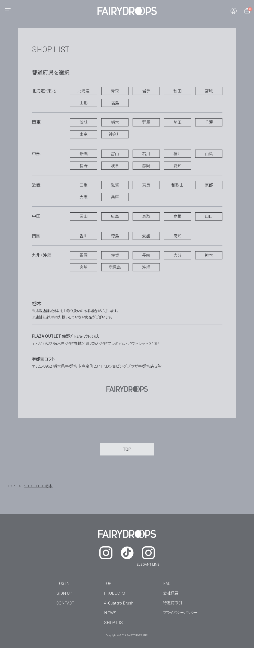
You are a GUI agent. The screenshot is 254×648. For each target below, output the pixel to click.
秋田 (177, 91)
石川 (146, 153)
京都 (209, 185)
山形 (83, 103)
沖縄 (146, 267)
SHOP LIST (114, 622)
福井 (177, 153)
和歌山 (177, 185)
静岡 (146, 165)
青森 (115, 91)
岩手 (146, 91)
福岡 (83, 255)
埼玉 (177, 122)
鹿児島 (115, 267)
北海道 (83, 91)
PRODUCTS (114, 593)
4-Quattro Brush (118, 602)
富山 (115, 153)
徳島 (115, 235)
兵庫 (115, 197)
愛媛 (146, 235)
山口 (209, 216)
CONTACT (65, 602)
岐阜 (115, 165)
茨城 (83, 122)
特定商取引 (172, 602)
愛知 (177, 165)
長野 (83, 165)
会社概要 (170, 593)
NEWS (110, 612)
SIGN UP (64, 593)
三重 (83, 185)
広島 (115, 216)
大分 (177, 255)
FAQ (166, 583)
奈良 (146, 185)
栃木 (115, 122)
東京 (83, 134)
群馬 (146, 122)
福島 (115, 103)
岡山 (83, 216)
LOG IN (63, 583)
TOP (11, 485)
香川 (83, 235)
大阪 (83, 197)
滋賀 (115, 185)
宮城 (209, 91)
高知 (177, 235)
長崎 (146, 255)
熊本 (209, 255)
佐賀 (115, 255)
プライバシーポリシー (180, 612)
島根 (177, 216)
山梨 (209, 153)
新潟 (83, 153)
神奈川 (115, 134)
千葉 (209, 122)
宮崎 (83, 267)
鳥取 (146, 216)
